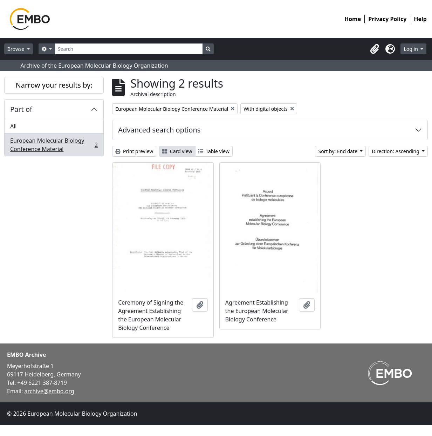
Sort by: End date (338, 151)
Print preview (134, 151)
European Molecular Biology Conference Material (54, 145)
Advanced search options (159, 130)
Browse (16, 49)
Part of (21, 109)
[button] (374, 49)
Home (352, 19)
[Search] (129, 48)
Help (420, 19)
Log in (411, 49)
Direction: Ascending (396, 151)
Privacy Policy (387, 19)
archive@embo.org (49, 391)
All (13, 126)
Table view (213, 151)
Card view (177, 151)
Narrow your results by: (54, 85)
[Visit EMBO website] (390, 373)
